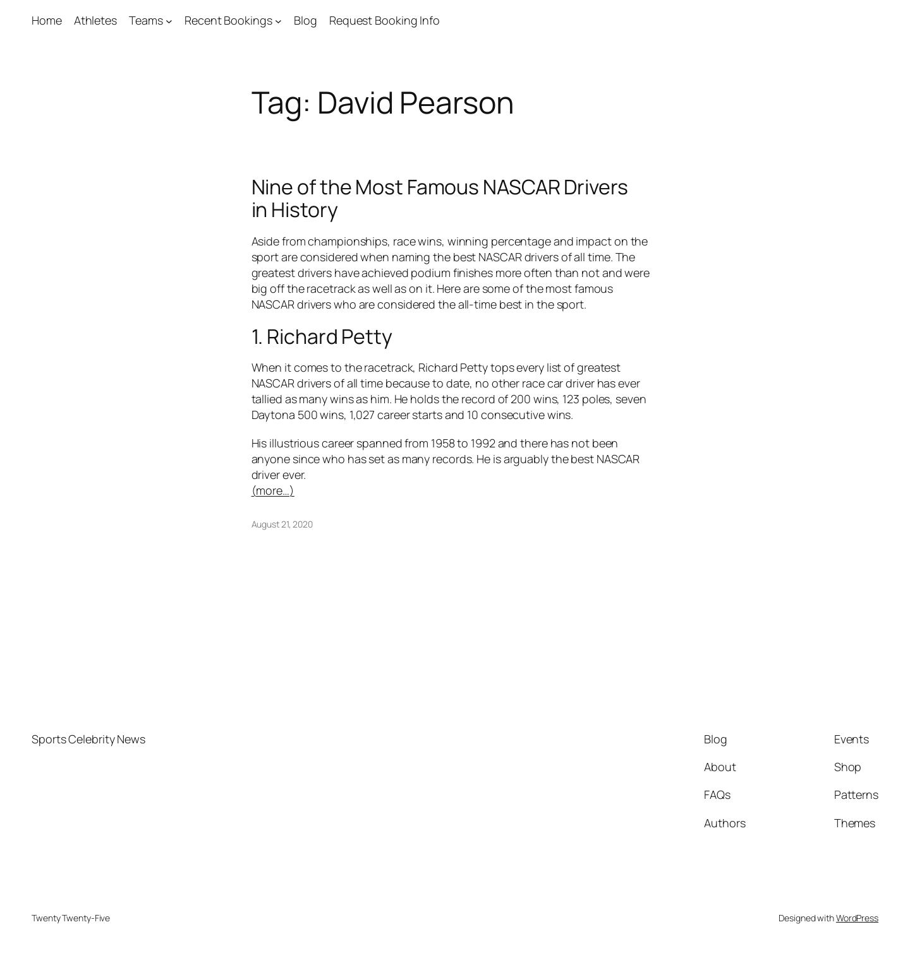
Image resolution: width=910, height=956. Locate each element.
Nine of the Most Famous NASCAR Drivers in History (440, 198)
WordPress (857, 918)
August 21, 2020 (282, 524)
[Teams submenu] (169, 20)
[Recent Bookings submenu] (278, 20)
